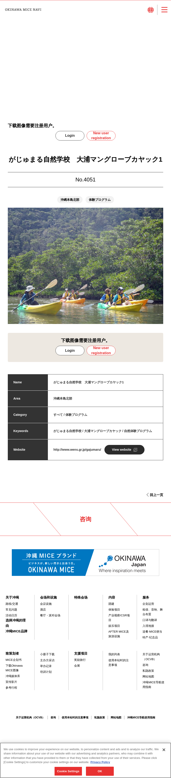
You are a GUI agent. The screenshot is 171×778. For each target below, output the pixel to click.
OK (100, 773)
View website (121, 449)
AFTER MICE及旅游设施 (118, 634)
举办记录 (46, 666)
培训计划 (46, 671)
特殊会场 (81, 597)
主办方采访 (47, 660)
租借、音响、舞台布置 (152, 612)
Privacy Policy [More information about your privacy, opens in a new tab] (100, 764)
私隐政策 (148, 670)
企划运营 (148, 603)
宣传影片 (11, 682)
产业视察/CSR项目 (119, 618)
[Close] (164, 752)
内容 (111, 597)
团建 (111, 603)
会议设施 (46, 603)
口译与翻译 (149, 620)
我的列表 (114, 654)
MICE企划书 (14, 659)
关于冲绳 (12, 597)
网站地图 (148, 676)
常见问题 (11, 609)
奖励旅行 (80, 659)
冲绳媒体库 (13, 676)
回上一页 (156, 495)
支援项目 (81, 653)
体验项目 (114, 609)
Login (70, 135)
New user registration (101, 135)
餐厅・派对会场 (50, 615)
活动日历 (11, 615)
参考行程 (11, 687)
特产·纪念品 (150, 637)
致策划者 (12, 653)
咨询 (145, 665)
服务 (145, 597)
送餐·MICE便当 (152, 631)
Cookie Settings (68, 773)
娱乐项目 (114, 625)
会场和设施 (48, 597)
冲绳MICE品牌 (16, 631)
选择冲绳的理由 (16, 622)
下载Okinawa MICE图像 (14, 668)
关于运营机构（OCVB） (151, 657)
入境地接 (148, 625)
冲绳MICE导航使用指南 (153, 685)
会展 (77, 665)
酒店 (43, 609)
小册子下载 (47, 654)
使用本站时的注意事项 (118, 663)
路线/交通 (12, 603)
